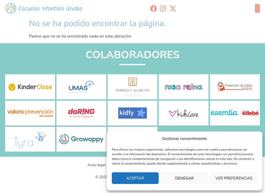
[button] (257, 8)
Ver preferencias (233, 178)
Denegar (184, 178)
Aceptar (135, 178)
